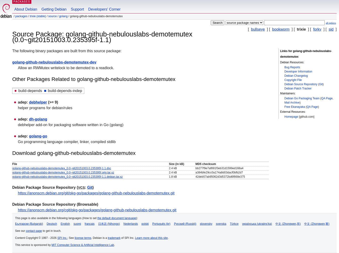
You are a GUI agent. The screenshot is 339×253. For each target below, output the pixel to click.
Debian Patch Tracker (297, 88)
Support (77, 9)
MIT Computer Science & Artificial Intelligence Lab (83, 245)
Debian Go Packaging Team (301, 98)
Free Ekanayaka (294, 106)
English (65, 223)
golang (63, 16)
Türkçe (234, 223)
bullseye (258, 29)
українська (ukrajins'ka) (257, 223)
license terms (83, 238)
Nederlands (130, 223)
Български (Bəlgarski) (29, 223)
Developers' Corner (104, 9)
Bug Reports (292, 67)
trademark (114, 238)
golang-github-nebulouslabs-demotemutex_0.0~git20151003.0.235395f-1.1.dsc (61, 168)
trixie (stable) (38, 16)
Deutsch (52, 223)
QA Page (327, 98)
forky (317, 29)
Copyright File (293, 80)
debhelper (38, 102)
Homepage (291, 116)
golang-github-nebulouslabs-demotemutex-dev (54, 62)
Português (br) (161, 223)
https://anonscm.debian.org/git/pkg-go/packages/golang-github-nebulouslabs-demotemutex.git (96, 193)
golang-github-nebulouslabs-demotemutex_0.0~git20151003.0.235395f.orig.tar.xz (63, 172)
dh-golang (38, 119)
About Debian (25, 9)
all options (331, 23)
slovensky (206, 223)
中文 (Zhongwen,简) (288, 223)
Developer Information (298, 71)
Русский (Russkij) (185, 223)
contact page (34, 231)
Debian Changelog (296, 75)
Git (321, 84)
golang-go (38, 136)
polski (145, 223)
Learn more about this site (151, 238)
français (90, 223)
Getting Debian (54, 9)
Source (52, 16)
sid (331, 29)
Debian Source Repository (300, 84)
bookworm (281, 29)
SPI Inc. (62, 238)
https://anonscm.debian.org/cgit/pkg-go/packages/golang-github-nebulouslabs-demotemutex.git (97, 210)
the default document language (116, 218)
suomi (77, 223)
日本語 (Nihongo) (109, 223)
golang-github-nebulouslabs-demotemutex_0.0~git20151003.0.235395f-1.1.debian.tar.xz (67, 176)
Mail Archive (292, 102)
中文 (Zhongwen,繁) (316, 223)
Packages (21, 16)
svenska (221, 223)
